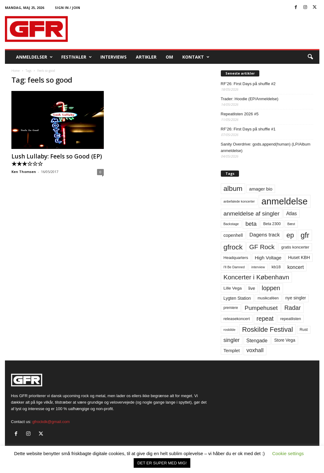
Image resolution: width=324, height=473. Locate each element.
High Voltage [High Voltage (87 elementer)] (268, 257)
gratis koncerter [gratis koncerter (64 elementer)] (295, 247)
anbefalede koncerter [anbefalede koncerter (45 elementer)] (239, 201)
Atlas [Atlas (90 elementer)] (291, 213)
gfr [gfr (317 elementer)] (305, 235)
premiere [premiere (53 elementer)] (231, 308)
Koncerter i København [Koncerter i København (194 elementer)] (256, 277)
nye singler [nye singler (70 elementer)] (296, 297)
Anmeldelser (34, 57)
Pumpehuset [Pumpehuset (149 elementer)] (261, 308)
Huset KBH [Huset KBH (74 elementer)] (299, 257)
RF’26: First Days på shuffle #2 (248, 83)
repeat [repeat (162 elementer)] (265, 318)
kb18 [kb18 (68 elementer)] (276, 267)
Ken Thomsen (23, 171)
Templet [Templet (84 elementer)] (232, 350)
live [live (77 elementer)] (252, 288)
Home (15, 70)
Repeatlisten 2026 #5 (240, 114)
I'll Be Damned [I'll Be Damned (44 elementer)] (234, 267)
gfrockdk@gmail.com (51, 421)
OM (169, 57)
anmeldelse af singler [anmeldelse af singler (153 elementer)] (252, 213)
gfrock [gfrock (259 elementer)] (233, 247)
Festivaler (76, 57)
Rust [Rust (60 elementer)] (304, 329)
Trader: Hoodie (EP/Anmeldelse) (249, 99)
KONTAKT (195, 57)
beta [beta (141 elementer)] (251, 223)
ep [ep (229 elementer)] (290, 235)
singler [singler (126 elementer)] (232, 340)
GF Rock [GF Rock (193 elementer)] (261, 246)
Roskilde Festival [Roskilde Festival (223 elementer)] (267, 329)
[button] (310, 57)
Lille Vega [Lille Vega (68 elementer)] (233, 288)
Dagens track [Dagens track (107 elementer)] (264, 235)
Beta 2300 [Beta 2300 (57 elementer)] (272, 224)
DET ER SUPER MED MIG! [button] (162, 463)
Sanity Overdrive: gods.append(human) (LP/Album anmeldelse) (265, 147)
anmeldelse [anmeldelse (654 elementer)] (284, 201)
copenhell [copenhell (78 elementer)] (233, 235)
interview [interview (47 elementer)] (258, 267)
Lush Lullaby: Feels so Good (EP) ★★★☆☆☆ (56, 160)
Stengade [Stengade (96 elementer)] (257, 340)
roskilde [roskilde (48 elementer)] (230, 329)
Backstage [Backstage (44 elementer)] (231, 224)
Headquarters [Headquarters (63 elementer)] (236, 257)
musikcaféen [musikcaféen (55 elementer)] (268, 298)
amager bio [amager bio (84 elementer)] (261, 188)
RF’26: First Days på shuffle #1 (248, 129)
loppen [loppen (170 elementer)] (271, 288)
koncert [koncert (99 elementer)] (295, 267)
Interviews (113, 57)
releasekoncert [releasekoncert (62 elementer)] (237, 318)
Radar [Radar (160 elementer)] (292, 307)
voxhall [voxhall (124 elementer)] (255, 350)
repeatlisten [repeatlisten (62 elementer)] (290, 318)
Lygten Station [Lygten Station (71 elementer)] (237, 298)
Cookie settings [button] (288, 453)
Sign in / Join (67, 7)
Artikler (146, 57)
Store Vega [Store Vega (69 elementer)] (284, 340)
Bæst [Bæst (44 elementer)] (291, 224)
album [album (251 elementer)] (233, 188)
